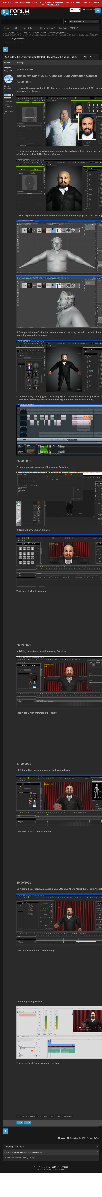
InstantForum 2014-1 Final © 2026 (54, 1167)
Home (6, 28)
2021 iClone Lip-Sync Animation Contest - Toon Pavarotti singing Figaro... (35, 33)
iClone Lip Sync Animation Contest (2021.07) (59, 28)
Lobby (15, 28)
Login (84, 9)
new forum (54, 5)
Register (91, 9)
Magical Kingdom (18, 39)
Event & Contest (29, 28)
